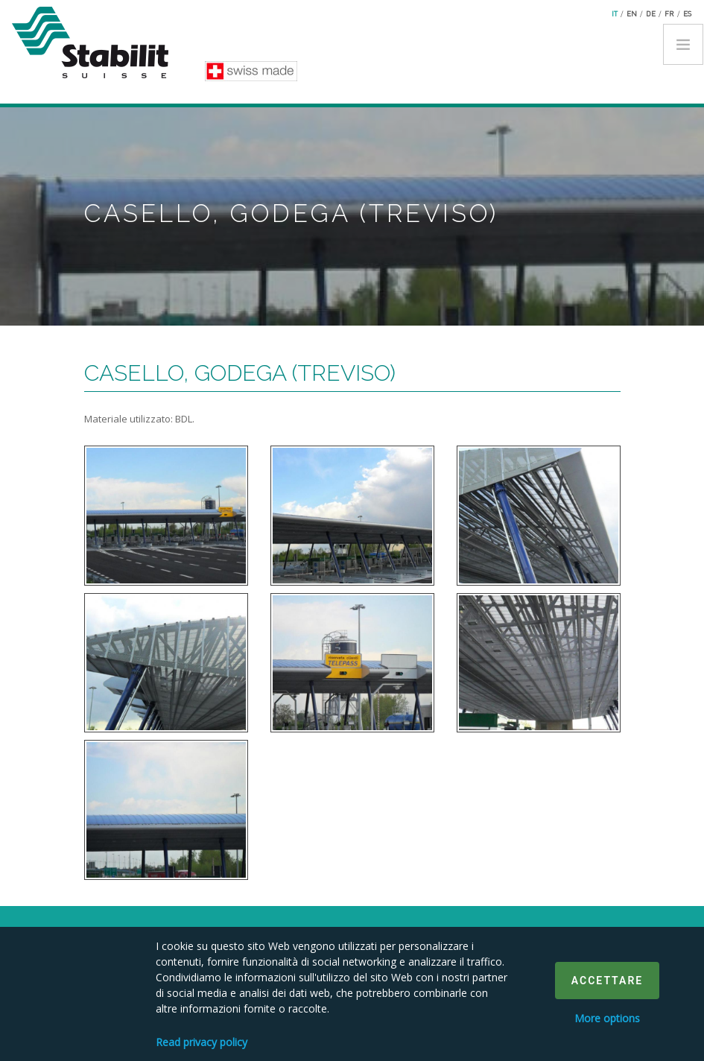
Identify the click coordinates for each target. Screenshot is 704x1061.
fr (669, 13)
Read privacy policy (201, 1042)
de (650, 13)
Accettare (607, 980)
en (631, 13)
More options (607, 1018)
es (687, 13)
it (614, 13)
